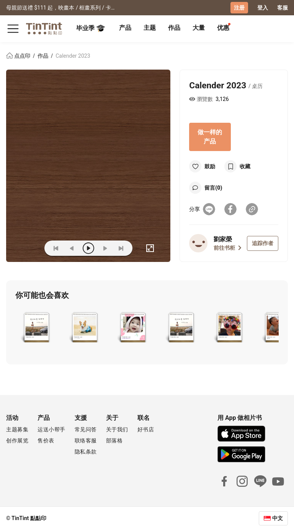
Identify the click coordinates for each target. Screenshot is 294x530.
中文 (277, 518)
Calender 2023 (73, 56)
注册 (239, 8)
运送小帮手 (51, 429)
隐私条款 (86, 452)
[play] (88, 248)
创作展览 (17, 440)
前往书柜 (228, 248)
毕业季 (90, 28)
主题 (150, 27)
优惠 (223, 27)
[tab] (125, 28)
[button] (36, 328)
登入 (262, 8)
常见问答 (86, 429)
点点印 (18, 56)
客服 (282, 8)
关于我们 (117, 429)
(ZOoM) (27, 248)
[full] (150, 248)
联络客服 (86, 440)
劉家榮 (223, 239)
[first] (56, 248)
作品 (174, 27)
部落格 (114, 440)
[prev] (72, 248)
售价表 (46, 440)
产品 (125, 27)
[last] (121, 248)
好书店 (145, 429)
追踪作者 (262, 243)
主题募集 (17, 429)
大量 (199, 27)
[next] (105, 248)
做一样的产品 (210, 136)
